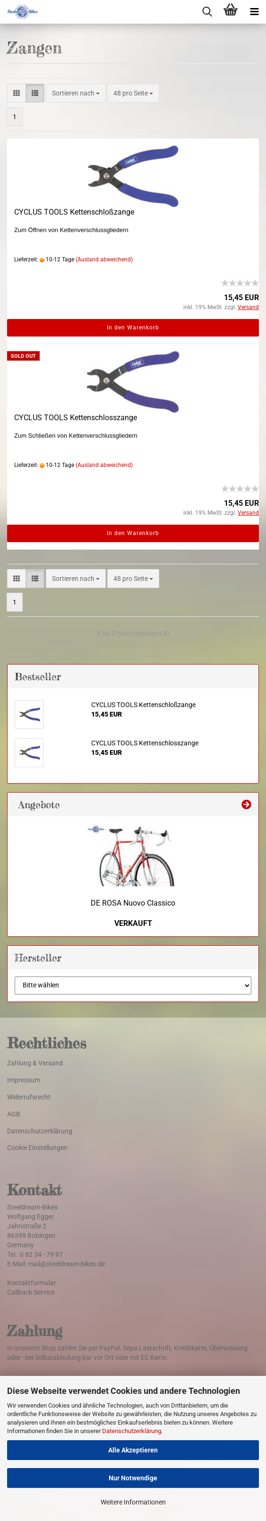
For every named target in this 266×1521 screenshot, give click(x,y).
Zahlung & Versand (35, 1063)
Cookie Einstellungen (37, 1147)
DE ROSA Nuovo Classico (133, 903)
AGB (13, 1114)
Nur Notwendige (133, 1478)
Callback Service (30, 1292)
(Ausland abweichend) (104, 259)
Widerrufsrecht (29, 1097)
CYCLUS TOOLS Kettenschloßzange (74, 211)
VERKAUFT (133, 923)
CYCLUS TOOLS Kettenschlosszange (75, 417)
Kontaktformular (31, 1283)
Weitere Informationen (133, 1502)
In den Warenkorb (133, 327)
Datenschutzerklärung (131, 1431)
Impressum (23, 1080)
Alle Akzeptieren (133, 1450)
